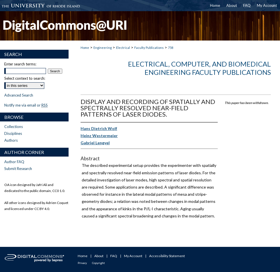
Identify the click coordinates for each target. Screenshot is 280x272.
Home (85, 47)
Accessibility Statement (167, 256)
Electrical (123, 47)
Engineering (102, 47)
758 (170, 47)
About (98, 256)
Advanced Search (18, 95)
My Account (133, 256)
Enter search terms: (20, 64)
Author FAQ (14, 161)
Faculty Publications (149, 47)
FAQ (113, 256)
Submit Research (18, 168)
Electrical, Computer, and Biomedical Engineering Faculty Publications (199, 68)
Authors (11, 140)
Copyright (98, 263)
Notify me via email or (26, 105)
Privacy (82, 263)
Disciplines (13, 133)
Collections (13, 126)
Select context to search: (24, 78)
